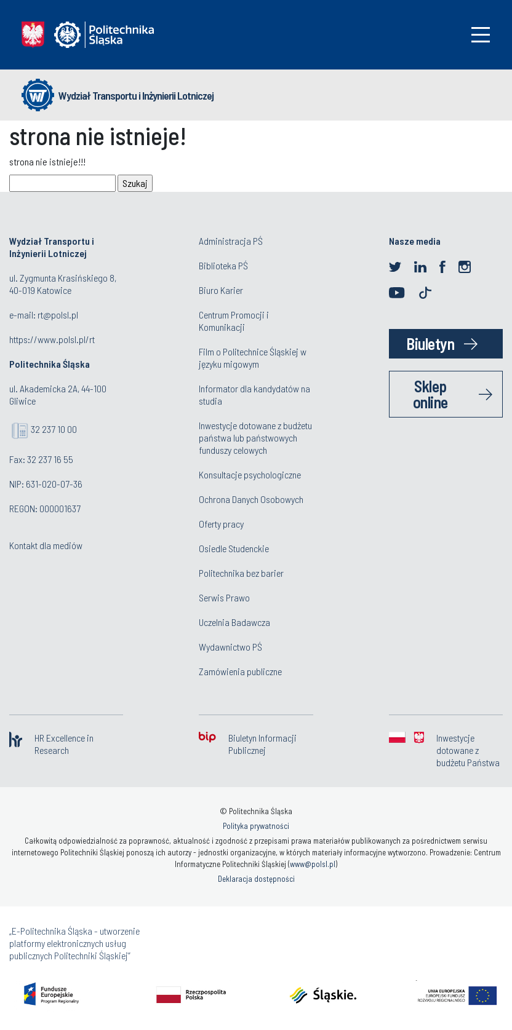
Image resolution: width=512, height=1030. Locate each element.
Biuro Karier (221, 290)
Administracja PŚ (231, 241)
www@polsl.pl (312, 864)
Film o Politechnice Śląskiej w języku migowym (252, 358)
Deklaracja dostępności (256, 879)
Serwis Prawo (224, 597)
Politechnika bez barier (241, 573)
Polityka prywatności (256, 826)
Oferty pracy (221, 523)
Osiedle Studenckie (234, 548)
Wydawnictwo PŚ (230, 646)
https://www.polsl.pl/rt (52, 339)
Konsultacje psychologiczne (250, 474)
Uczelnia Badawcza (234, 622)
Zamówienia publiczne (240, 671)
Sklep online (430, 393)
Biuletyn (430, 343)
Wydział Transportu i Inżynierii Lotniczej (136, 95)
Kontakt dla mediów (45, 545)
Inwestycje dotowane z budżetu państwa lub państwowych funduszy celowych (255, 437)
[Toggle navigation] (480, 34)
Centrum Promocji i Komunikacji (234, 321)
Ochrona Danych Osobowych (251, 499)
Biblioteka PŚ (223, 265)
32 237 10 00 (54, 429)
